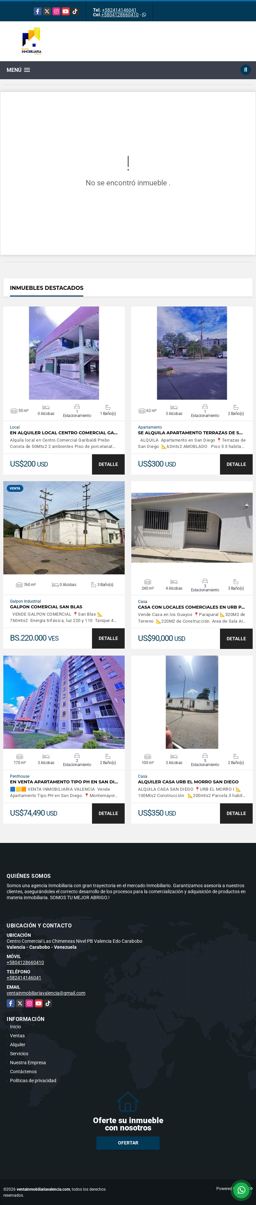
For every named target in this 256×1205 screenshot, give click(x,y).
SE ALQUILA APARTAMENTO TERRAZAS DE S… (190, 432)
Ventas (17, 1035)
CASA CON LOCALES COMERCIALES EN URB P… (191, 607)
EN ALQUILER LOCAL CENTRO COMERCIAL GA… (64, 432)
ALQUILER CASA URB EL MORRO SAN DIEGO (188, 781)
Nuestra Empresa (28, 1062)
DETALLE (108, 464)
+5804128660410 (120, 14)
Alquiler (17, 1044)
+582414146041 (119, 10)
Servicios (19, 1053)
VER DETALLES (64, 353)
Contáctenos (23, 1071)
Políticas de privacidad (33, 1080)
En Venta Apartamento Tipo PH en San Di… (64, 781)
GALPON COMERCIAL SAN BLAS (46, 606)
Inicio (15, 1026)
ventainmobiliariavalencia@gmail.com (46, 993)
